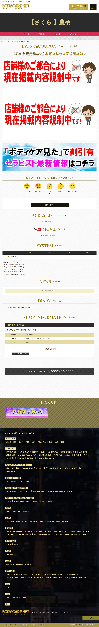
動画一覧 (41, 34)
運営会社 (41, 624)
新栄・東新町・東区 (61, 531)
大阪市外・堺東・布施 (78, 578)
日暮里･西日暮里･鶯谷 (68, 452)
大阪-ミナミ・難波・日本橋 (52, 574)
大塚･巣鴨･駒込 (52, 452)
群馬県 (49, 501)
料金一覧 (57, 34)
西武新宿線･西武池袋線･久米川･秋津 (59, 491)
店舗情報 (73, 34)
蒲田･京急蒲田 (11, 481)
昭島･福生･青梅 (38, 491)
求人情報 (33, 624)
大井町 (27, 481)
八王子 (27, 491)
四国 (7, 594)
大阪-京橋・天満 (12, 578)
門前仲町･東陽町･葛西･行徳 (31, 468)
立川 (20, 491)
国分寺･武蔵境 (11, 491)
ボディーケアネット (6, 41)
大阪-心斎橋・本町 (71, 574)
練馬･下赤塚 (10, 471)
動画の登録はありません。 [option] (49, 235)
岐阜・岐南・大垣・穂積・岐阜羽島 (18, 564)
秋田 (50, 442)
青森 (27, 442)
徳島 (8, 597)
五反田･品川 (58, 455)
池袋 (42, 452)
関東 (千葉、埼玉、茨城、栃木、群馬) (19, 498)
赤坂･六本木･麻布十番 (47, 458)
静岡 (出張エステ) (13, 511)
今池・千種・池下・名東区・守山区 (18, 534)
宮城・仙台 (42, 442)
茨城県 (34, 501)
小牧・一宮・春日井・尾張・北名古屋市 (54, 521)
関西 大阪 (10, 571)
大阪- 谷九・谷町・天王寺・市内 (32, 578)
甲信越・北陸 (10, 541)
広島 (8, 588)
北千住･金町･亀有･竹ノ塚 (53, 468)
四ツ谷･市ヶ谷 (11, 458)
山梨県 (8, 544)
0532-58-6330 (49, 371)
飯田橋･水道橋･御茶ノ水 (27, 458)
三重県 (8, 551)
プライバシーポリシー (10, 624)
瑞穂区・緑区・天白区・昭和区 (75, 534)
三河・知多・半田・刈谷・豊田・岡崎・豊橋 (21, 521)
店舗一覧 (16, 41)
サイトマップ (23, 624)
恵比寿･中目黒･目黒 (72, 455)
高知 (30, 597)
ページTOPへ (91, 618)
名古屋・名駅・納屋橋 (14, 531)
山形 (56, 442)
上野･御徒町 (83, 452)
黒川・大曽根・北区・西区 (80, 531)
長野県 (16, 544)
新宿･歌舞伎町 (11, 452)
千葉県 (8, 501)
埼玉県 (42, 501)
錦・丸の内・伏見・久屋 (33, 531)
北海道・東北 (10, 438)
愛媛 (24, 597)
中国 (7, 584)
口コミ (89, 34)
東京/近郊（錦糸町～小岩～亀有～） (18, 465)
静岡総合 (26, 511)
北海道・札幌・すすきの (14, 442)
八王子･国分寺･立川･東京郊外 (16, 488)
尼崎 (8, 574)
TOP (10, 34)
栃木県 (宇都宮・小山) (21, 501)
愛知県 (8, 518)
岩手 (33, 442)
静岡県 (8, 508)
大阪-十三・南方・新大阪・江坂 (57, 578)
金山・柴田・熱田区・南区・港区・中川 (48, 534)
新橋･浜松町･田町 (45, 455)
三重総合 (9, 554)
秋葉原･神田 (10, 455)
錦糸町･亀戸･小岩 (12, 468)
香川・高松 (16, 597)
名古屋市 (9, 528)
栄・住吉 (48, 531)
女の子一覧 (26, 34)
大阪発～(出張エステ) (19, 574)
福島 (62, 442)
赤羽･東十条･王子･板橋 (73, 468)
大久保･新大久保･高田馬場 (28, 452)
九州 (7, 604)
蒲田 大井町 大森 (13, 478)
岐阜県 (8, 561)
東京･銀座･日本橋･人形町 (27, 455)
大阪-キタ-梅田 (35, 574)
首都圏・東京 (10, 448)
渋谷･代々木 (86, 455)
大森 (20, 481)
